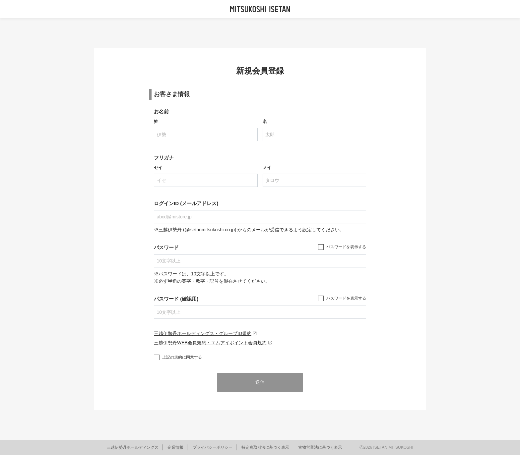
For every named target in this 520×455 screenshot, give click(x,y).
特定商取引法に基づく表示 (265, 447)
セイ (158, 167)
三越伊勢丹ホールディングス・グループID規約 (205, 333)
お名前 (161, 111)
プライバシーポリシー (212, 447)
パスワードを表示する (346, 247)
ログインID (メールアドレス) (186, 203)
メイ (267, 167)
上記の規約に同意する (182, 357)
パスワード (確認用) (176, 299)
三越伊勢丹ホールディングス (133, 447)
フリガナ (164, 157)
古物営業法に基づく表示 (320, 447)
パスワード (166, 247)
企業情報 (175, 447)
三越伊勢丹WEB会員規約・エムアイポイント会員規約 (213, 342)
